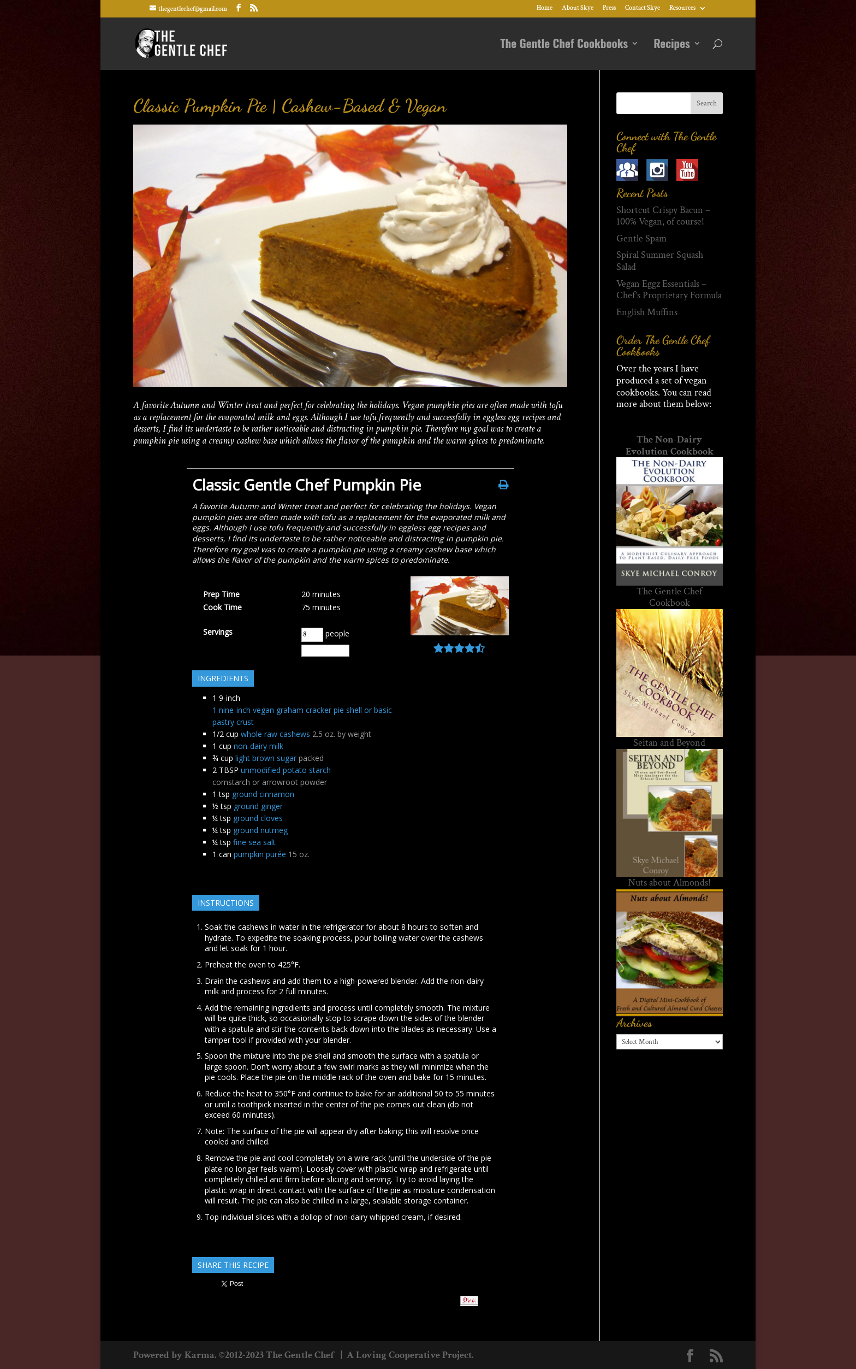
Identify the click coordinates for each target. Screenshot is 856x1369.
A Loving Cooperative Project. (409, 1355)
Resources (682, 8)
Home (544, 8)
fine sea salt (254, 842)
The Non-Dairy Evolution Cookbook (670, 445)
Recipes (671, 45)
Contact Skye (642, 8)
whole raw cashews (275, 734)
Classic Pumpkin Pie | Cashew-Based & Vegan (290, 105)
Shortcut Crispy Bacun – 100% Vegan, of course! (663, 216)
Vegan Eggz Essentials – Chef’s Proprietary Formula (669, 290)
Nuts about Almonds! (669, 882)
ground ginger (258, 806)
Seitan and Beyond (669, 742)
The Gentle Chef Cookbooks (564, 45)
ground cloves (258, 818)
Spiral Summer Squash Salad (659, 261)
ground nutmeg (260, 830)
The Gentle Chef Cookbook (669, 597)
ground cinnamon (263, 794)
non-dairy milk (258, 746)
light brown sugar (265, 758)
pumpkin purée (260, 854)
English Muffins (646, 312)
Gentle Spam (641, 238)
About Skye (577, 8)
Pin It (469, 1301)
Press (609, 8)
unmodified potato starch (286, 770)
